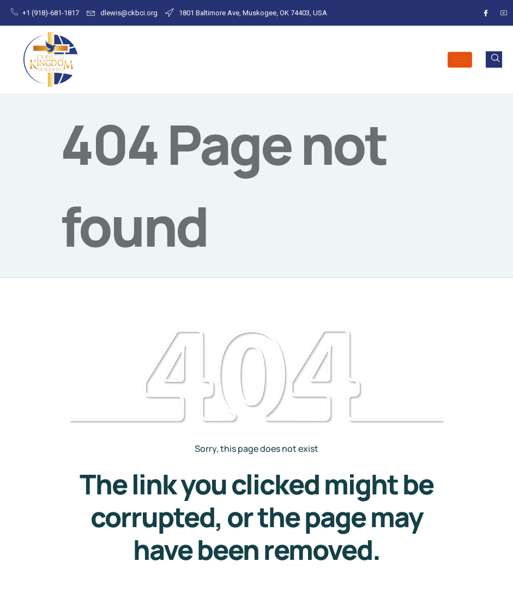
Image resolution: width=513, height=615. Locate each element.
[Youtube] (502, 13)
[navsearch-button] (494, 59)
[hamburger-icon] (460, 60)
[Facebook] (484, 13)
